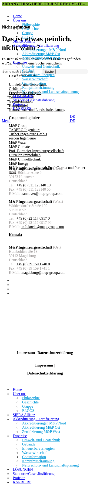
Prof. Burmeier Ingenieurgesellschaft (36, 151)
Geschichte (30, 29)
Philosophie (31, 24)
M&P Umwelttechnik (25, 159)
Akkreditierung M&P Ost (41, 54)
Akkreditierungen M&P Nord (44, 50)
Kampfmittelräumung (38, 87)
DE (70, 116)
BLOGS (28, 37)
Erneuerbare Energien (38, 75)
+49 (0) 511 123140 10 (34, 185)
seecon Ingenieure (22, 138)
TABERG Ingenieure (24, 130)
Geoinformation (34, 83)
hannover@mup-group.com (42, 194)
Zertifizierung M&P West (41, 58)
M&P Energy (19, 163)
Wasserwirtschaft (35, 79)
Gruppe (27, 33)
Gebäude (28, 71)
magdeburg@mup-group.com (43, 272)
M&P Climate (19, 147)
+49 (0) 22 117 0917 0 (33, 218)
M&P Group (18, 126)
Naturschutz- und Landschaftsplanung (50, 92)
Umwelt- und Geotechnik (41, 66)
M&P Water (18, 142)
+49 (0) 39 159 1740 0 (33, 264)
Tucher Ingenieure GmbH (28, 134)
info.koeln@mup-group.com (42, 227)
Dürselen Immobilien (24, 155)
